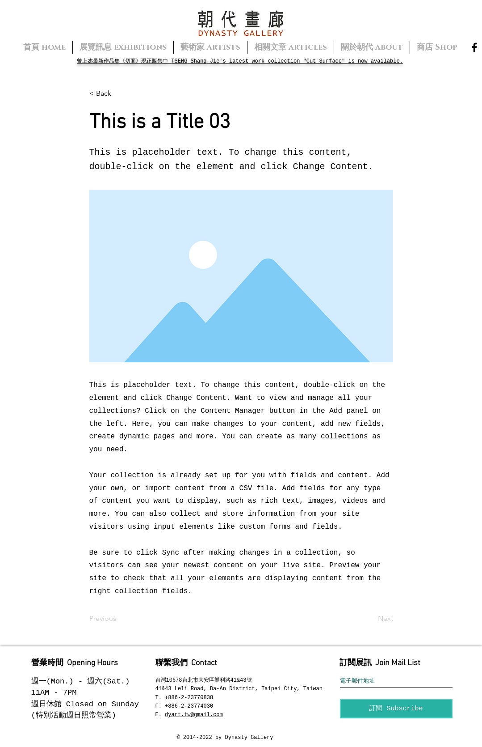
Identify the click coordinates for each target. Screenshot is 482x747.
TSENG (179, 61)
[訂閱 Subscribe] (396, 708)
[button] (118, 93)
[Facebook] (474, 47)
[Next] (370, 619)
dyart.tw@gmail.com (194, 715)
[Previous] (118, 619)
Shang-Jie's (206, 61)
